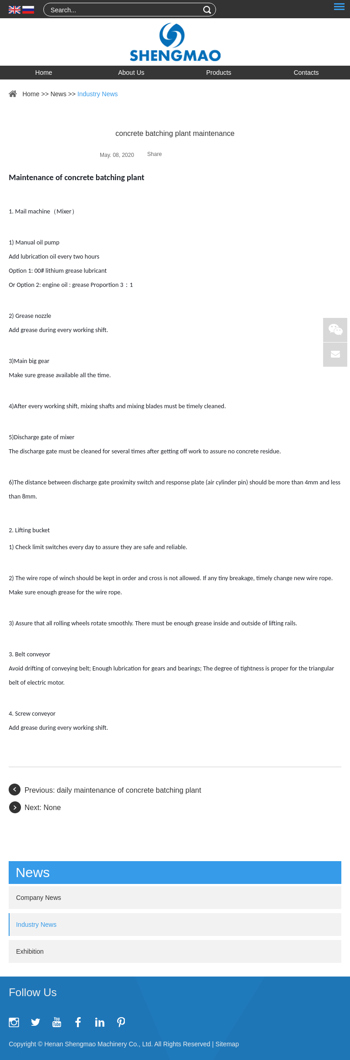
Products (218, 72)
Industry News (97, 94)
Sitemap (227, 1044)
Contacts (306, 72)
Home (43, 72)
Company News (38, 897)
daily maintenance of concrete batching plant (129, 790)
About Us (131, 72)
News (59, 94)
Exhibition (30, 951)
